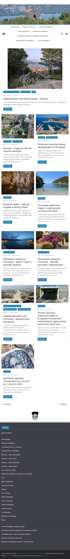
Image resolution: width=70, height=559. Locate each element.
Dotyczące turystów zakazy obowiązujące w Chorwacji (52, 145)
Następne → (64, 404)
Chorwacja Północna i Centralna (12, 306)
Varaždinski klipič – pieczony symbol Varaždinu (16, 534)
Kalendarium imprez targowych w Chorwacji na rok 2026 (18, 530)
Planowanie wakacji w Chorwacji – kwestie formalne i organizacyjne (50, 261)
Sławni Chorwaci (6, 508)
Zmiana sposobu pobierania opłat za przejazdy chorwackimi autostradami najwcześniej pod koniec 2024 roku (52, 318)
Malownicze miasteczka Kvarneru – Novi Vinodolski (17, 542)
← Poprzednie (6, 404)
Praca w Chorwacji (7, 501)
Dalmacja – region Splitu (8, 458)
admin (17, 95)
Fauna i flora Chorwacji (24, 309)
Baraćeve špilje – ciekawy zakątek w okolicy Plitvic (16, 206)
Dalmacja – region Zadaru (9, 466)
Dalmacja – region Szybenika (10, 462)
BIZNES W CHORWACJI (46, 27)
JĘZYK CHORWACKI (44, 40)
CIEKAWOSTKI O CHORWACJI (24, 40)
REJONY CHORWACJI (28, 27)
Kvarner (3, 489)
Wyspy (33, 92)
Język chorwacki (6, 433)
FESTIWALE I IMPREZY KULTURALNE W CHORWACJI (32, 36)
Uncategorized (5, 512)
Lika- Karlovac (7, 141)
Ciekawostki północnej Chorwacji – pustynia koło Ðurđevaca (16, 318)
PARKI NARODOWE (24, 31)
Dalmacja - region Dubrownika (11, 92)
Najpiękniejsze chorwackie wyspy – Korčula (25, 98)
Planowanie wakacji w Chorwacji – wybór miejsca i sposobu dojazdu (17, 261)
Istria (3, 478)
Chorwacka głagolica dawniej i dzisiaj (12, 526)
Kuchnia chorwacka (7, 485)
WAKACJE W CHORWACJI (40, 31)
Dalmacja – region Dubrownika (10, 455)
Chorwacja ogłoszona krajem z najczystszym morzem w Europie (49, 208)
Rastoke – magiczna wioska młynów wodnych (17, 150)
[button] (36, 27)
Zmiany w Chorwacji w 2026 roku (11, 538)
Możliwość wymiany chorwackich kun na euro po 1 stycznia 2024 (16, 381)
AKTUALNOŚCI (15, 27)
